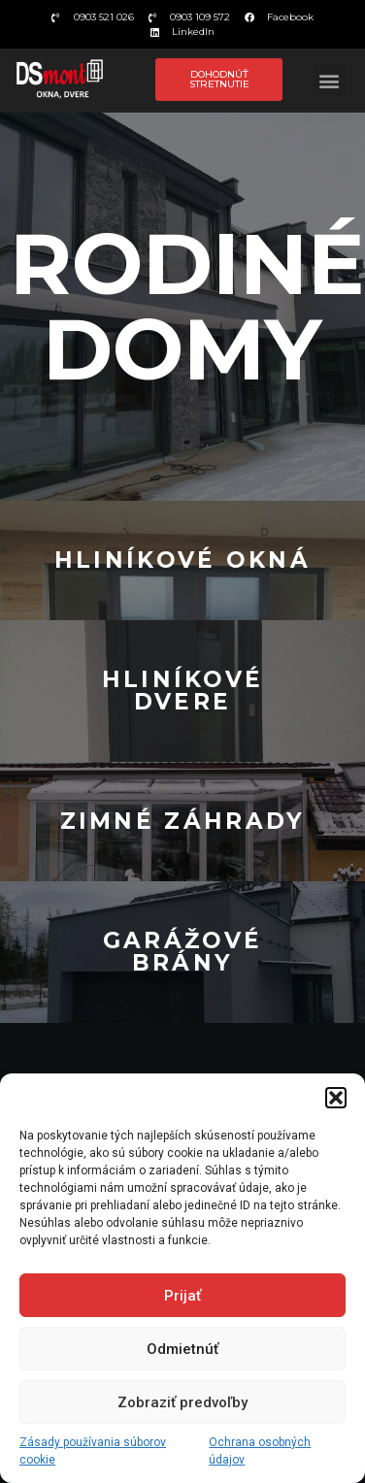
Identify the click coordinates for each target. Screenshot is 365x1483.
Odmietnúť (182, 1349)
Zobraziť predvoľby (182, 1402)
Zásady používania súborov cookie (92, 1451)
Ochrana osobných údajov (260, 1451)
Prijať (182, 1295)
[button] (336, 1097)
